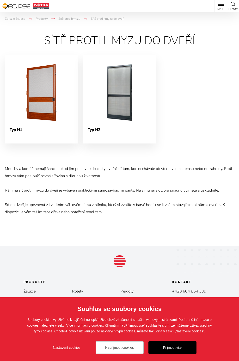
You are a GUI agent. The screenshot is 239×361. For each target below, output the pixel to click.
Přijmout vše (172, 347)
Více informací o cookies (84, 325)
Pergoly (127, 291)
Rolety (77, 291)
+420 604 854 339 (189, 291)
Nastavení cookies (66, 347)
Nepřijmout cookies (119, 347)
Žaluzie (30, 291)
